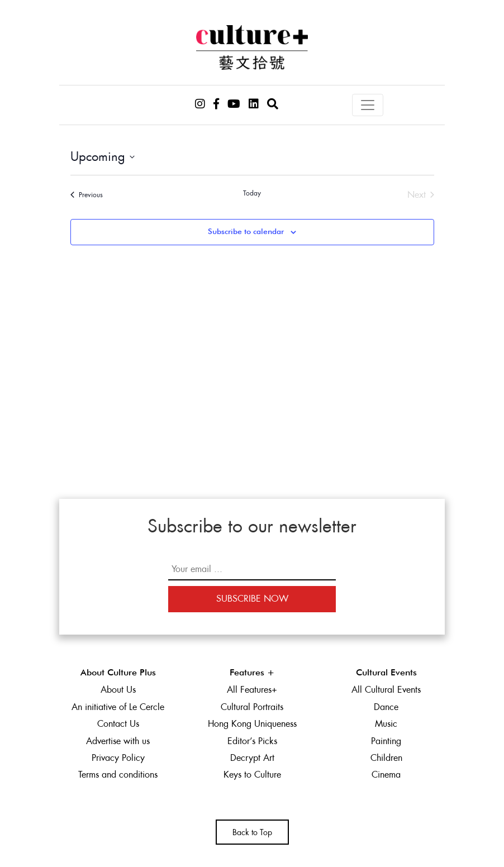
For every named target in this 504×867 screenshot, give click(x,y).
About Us (118, 689)
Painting (386, 741)
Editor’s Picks (252, 741)
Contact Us (118, 724)
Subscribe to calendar (246, 232)
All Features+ (252, 689)
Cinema (386, 774)
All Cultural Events (386, 689)
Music (386, 724)
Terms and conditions (118, 774)
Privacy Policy (118, 758)
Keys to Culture (252, 774)
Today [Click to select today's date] (252, 193)
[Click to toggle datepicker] (102, 156)
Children (386, 758)
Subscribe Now (252, 598)
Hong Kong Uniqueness (252, 724)
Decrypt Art (252, 758)
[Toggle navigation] (367, 105)
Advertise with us (118, 741)
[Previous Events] (86, 195)
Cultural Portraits (252, 707)
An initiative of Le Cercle (118, 707)
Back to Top (252, 832)
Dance (386, 707)
